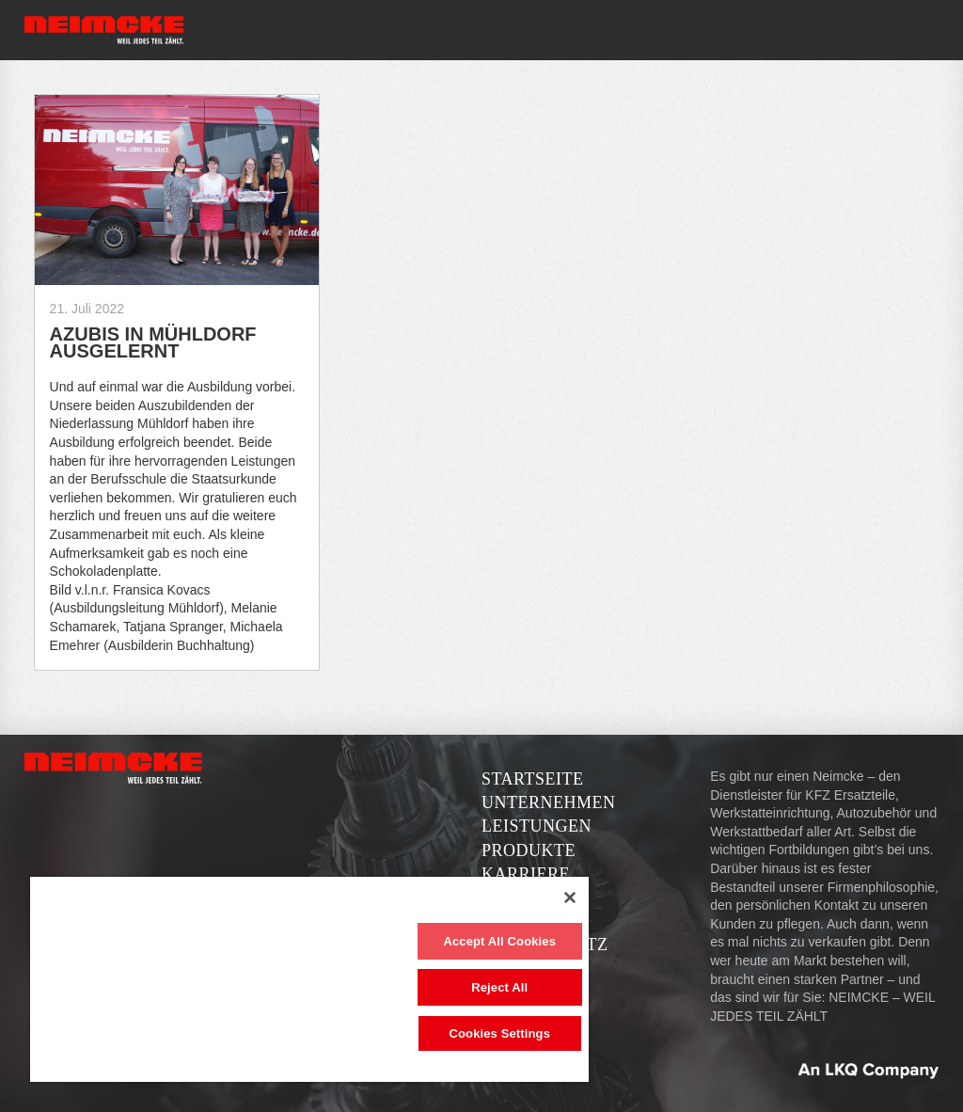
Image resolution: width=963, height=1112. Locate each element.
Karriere (526, 874)
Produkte (529, 850)
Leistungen (537, 826)
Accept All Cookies (499, 941)
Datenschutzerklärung (545, 956)
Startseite (532, 779)
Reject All (499, 987)
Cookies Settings (499, 1033)
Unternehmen (549, 802)
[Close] (570, 897)
